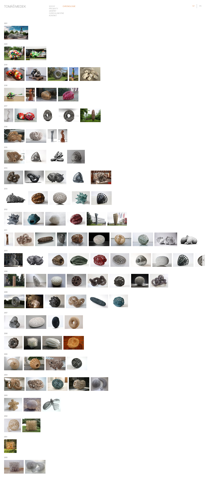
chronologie (69, 6)
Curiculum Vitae (56, 13)
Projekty (53, 9)
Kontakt (53, 15)
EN (200, 6)
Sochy (52, 6)
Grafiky (52, 11)
